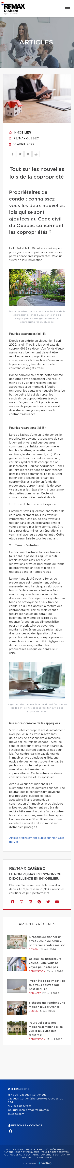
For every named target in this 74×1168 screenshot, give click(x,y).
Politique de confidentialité (21, 1155)
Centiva (45, 1163)
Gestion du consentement (38, 1158)
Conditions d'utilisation (55, 1155)
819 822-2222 (23, 1106)
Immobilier (20, 132)
